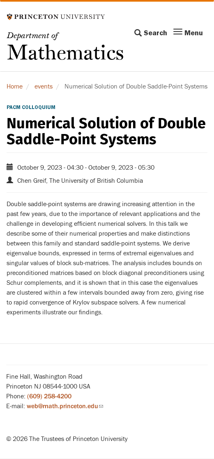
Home (15, 86)
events (44, 86)
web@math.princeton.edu (65, 406)
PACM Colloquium (31, 107)
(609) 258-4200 (49, 396)
